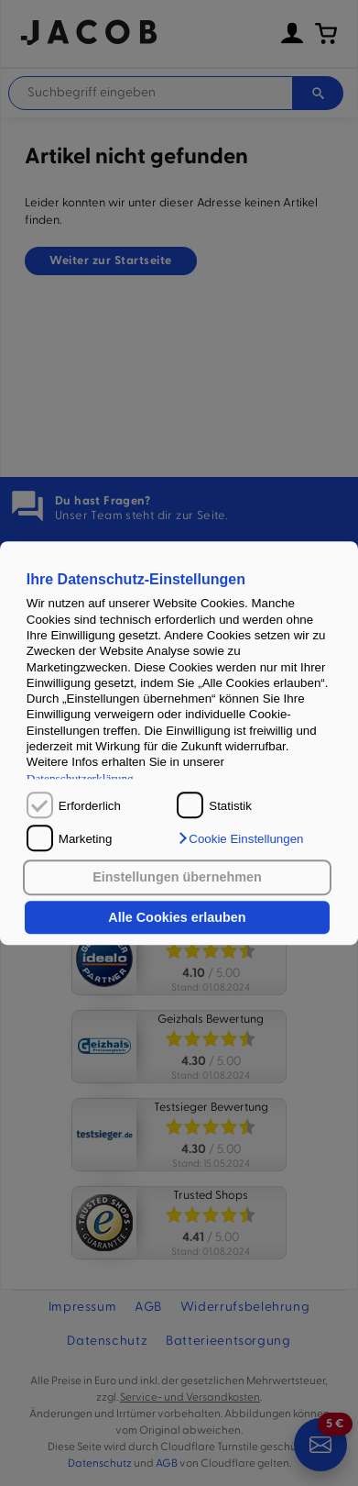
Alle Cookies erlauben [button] (176, 917)
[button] (240, 838)
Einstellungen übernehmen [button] (177, 878)
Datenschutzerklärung (80, 778)
